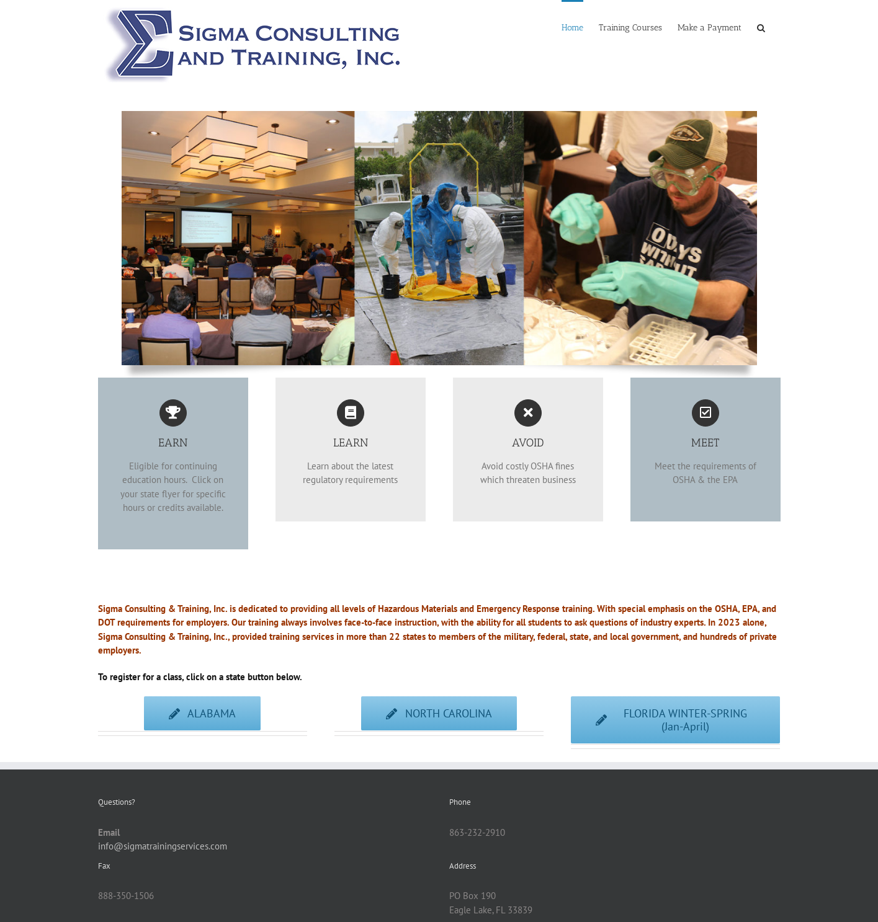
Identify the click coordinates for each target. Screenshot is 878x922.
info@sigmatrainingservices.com (162, 846)
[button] (761, 26)
